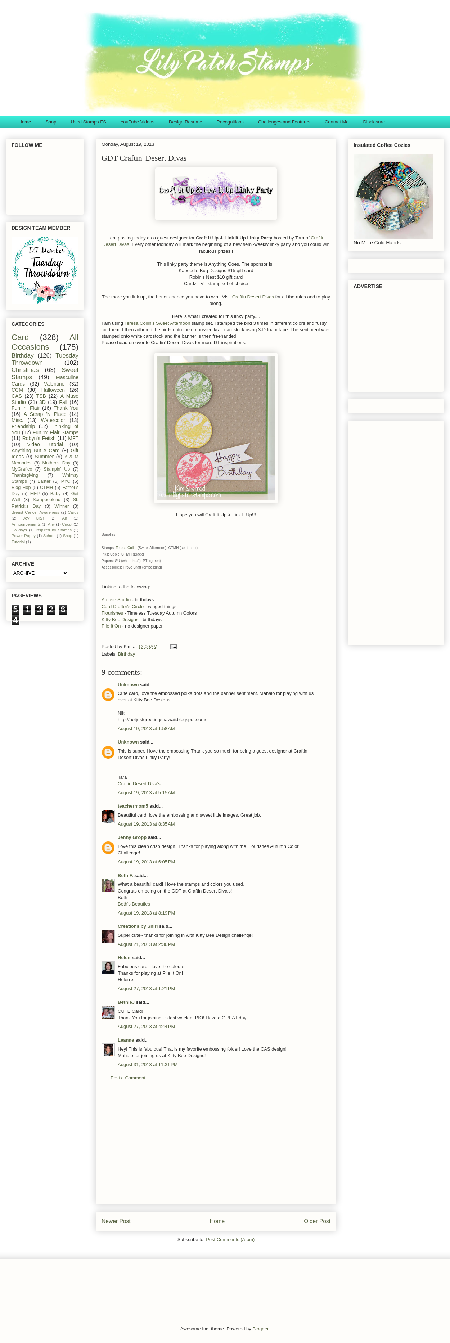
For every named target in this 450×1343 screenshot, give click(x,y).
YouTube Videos (137, 122)
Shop (50, 122)
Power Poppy (24, 536)
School (49, 536)
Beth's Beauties (134, 904)
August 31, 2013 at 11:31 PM (148, 1064)
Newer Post (116, 1221)
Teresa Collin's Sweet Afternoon (157, 323)
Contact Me (336, 122)
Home (25, 122)
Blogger (260, 1328)
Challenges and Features (284, 122)
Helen (124, 957)
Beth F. (125, 875)
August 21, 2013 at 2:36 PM (146, 944)
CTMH (46, 487)
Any (51, 524)
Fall (63, 402)
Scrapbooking (46, 499)
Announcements (26, 524)
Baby (55, 493)
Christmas (25, 370)
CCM (17, 390)
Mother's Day (56, 463)
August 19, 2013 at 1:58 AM (146, 728)
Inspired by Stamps (54, 530)
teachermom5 (133, 806)
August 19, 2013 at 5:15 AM (146, 792)
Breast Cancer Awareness (35, 512)
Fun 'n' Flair (26, 408)
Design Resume (185, 122)
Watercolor (53, 420)
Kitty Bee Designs (120, 619)
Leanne (126, 1040)
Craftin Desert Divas (253, 297)
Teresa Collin (126, 548)
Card (20, 337)
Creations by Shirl (138, 926)
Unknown (128, 684)
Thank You (66, 408)
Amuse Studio (116, 599)
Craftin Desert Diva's (139, 783)
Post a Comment (128, 1078)
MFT (73, 438)
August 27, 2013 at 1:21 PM (146, 988)
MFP (35, 493)
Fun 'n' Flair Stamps (55, 432)
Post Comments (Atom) (230, 1239)
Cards (73, 512)
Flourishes (112, 613)
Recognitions (230, 122)
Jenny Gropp (132, 837)
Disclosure (374, 122)
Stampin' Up (57, 469)
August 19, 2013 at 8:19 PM (146, 913)
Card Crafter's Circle (123, 606)
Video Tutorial (45, 444)
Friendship (23, 426)
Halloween (53, 390)
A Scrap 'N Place (45, 414)
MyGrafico (22, 469)
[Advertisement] (216, 1148)
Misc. (17, 420)
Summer (44, 456)
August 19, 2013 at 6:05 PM (146, 861)
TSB (41, 396)
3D (42, 402)
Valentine (54, 384)
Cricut (67, 524)
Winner (61, 506)
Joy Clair (33, 518)
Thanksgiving (25, 475)
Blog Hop (21, 487)
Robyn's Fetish (39, 438)
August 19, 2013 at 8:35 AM (146, 824)
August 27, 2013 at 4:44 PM (146, 1026)
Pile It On (111, 626)
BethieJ (126, 1002)
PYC (66, 481)
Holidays (19, 530)
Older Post (317, 1221)
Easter (43, 481)
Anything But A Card (36, 450)
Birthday (126, 654)
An (64, 518)
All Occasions (45, 342)
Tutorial (18, 542)
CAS (17, 396)
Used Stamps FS (88, 122)
